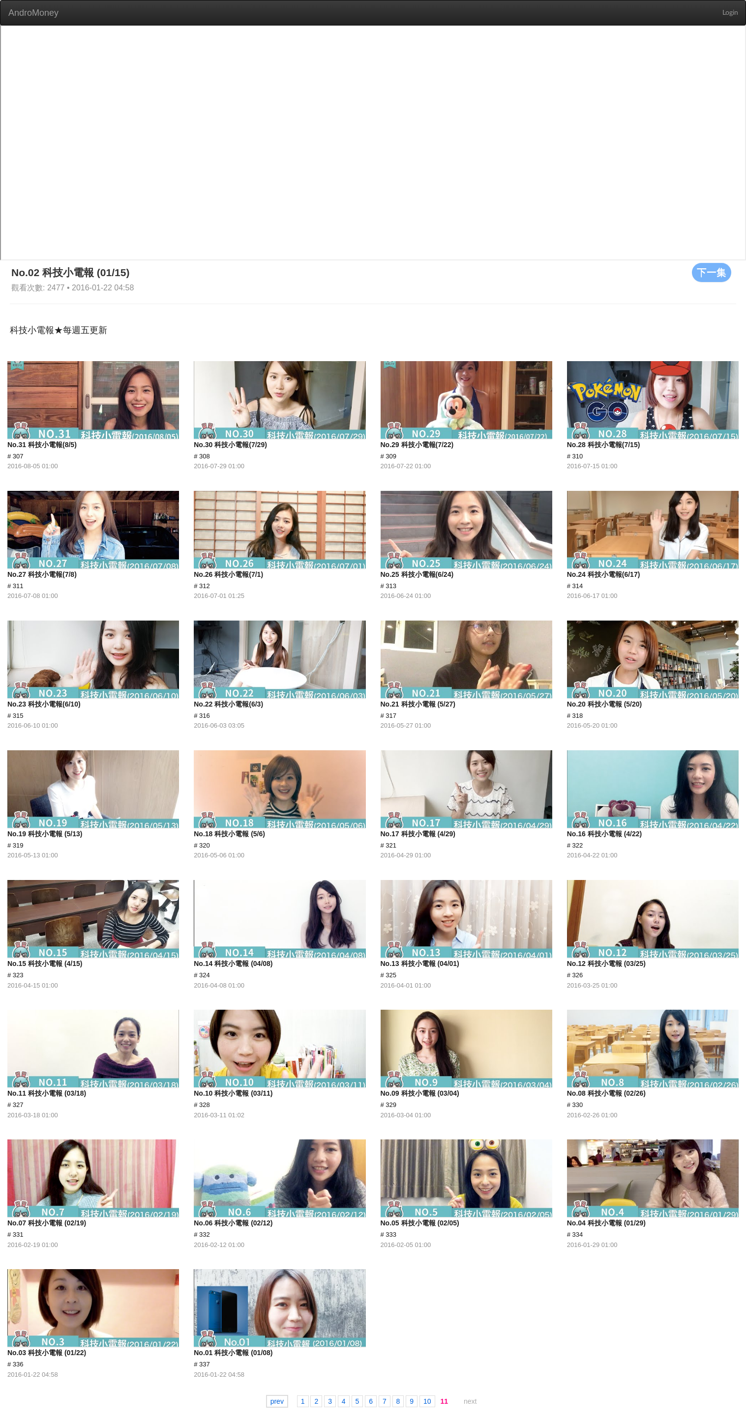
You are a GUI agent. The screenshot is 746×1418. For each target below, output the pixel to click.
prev (277, 1401)
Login (730, 12)
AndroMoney (33, 13)
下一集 (711, 272)
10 (427, 1401)
